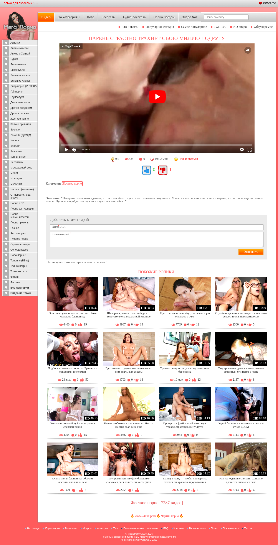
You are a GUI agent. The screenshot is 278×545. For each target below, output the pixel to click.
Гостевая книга (197, 528)
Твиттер (248, 528)
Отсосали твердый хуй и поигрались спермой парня (72, 425)
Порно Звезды (164, 17)
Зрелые (15, 129)
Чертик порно (170, 516)
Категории (102, 528)
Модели (87, 528)
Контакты (179, 528)
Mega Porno (134, 533)
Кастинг (15, 145)
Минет (14, 173)
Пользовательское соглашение (140, 528)
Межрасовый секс (21, 167)
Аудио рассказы (134, 17)
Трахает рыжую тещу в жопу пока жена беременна (185, 370)
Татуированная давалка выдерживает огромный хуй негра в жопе (241, 370)
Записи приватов (20, 124)
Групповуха (17, 97)
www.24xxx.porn (145, 516)
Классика (16, 151)
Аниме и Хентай (20, 53)
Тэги (115, 528)
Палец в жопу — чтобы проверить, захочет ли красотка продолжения (185, 480)
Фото (90, 17)
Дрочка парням (19, 113)
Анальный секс (19, 48)
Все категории (19, 287)
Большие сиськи (20, 75)
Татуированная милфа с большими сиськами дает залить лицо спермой (128, 480)
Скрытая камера (20, 244)
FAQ (165, 528)
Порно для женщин (22, 208)
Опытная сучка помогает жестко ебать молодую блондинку (72, 314)
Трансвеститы (18, 271)
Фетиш (14, 276)
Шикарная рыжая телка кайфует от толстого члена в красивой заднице (129, 314)
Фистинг (15, 282)
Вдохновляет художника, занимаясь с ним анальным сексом (129, 370)
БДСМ (14, 59)
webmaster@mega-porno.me (161, 536)
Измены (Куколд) (20, 135)
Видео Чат (189, 17)
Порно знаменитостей (19, 216)
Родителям (71, 528)
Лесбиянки (16, 162)
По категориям (68, 17)
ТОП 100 (220, 26)
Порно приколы (19, 222)
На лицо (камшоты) (22, 189)
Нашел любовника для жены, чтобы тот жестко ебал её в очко (128, 425)
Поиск (214, 528)
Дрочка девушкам (21, 107)
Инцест (14, 140)
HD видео (240, 26)
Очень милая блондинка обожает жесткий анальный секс (72, 480)
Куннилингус (18, 156)
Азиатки (15, 42)
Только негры (18, 266)
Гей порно (16, 91)
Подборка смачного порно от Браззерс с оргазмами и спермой (72, 370)
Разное (14, 228)
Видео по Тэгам (20, 293)
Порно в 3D (17, 203)
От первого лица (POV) (20, 196)
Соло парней (18, 255)
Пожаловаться (231, 528)
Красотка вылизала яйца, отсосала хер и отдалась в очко (185, 314)
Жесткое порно (19, 118)
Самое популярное (194, 26)
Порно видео (52, 528)
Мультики (16, 183)
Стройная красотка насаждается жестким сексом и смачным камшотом (241, 314)
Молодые (16, 178)
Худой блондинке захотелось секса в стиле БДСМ (240, 425)
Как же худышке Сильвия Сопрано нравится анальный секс (241, 480)
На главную (33, 528)
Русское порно (19, 238)
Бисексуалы (17, 69)
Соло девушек (19, 249)
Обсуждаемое (263, 26)
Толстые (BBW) (19, 260)
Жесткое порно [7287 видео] (157, 502)
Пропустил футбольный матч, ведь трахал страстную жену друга (184, 425)
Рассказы (108, 17)
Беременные (18, 64)
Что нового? (130, 26)
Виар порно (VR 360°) (23, 86)
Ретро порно (17, 233)
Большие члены (20, 80)
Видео (46, 17)
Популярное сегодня (160, 26)
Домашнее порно (20, 102)
